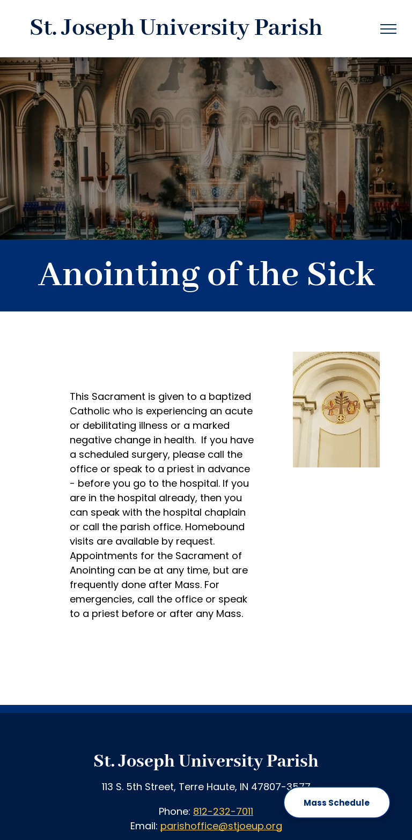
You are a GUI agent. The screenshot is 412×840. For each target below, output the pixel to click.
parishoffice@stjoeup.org (221, 825)
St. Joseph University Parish (206, 761)
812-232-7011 (223, 811)
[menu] (388, 29)
